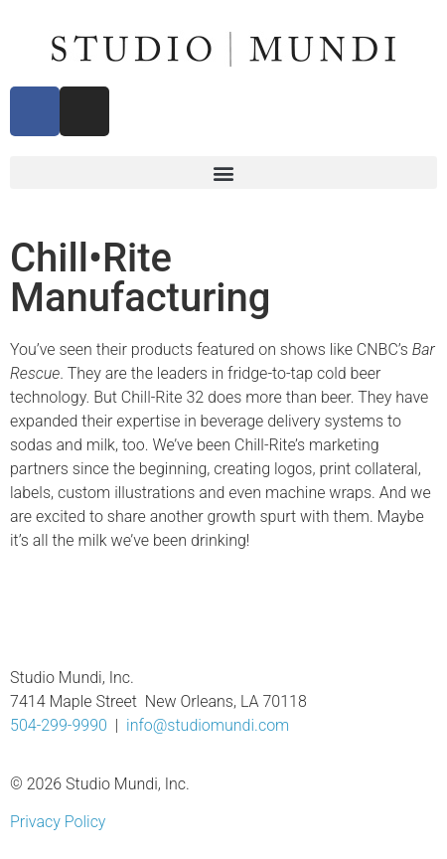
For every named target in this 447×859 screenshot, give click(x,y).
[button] (223, 172)
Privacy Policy (57, 821)
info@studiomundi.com (207, 725)
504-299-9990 (58, 725)
